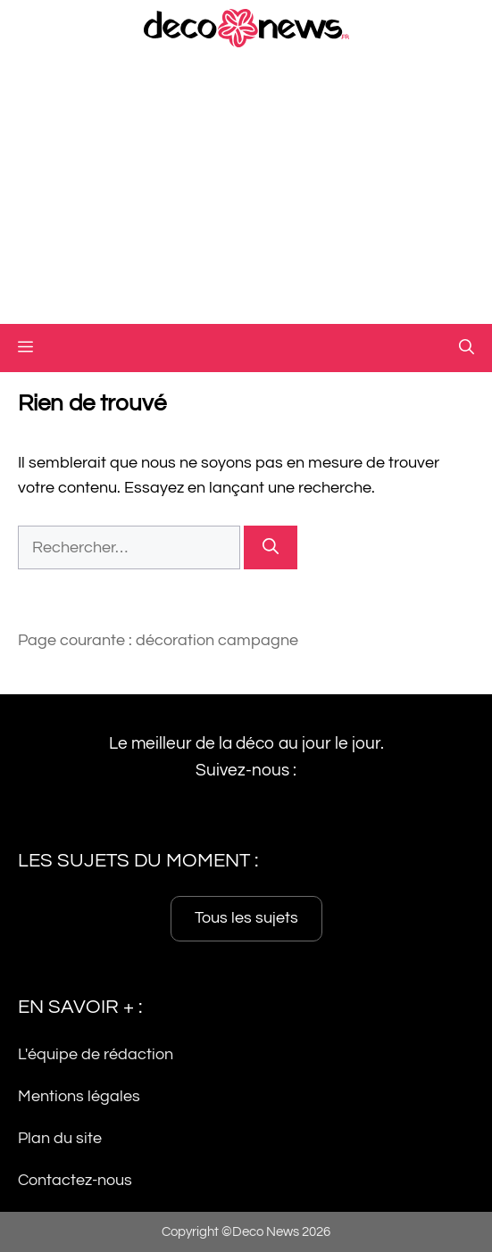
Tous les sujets (246, 918)
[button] (466, 348)
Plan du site (60, 1138)
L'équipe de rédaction (95, 1055)
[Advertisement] (246, 190)
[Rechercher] (270, 547)
